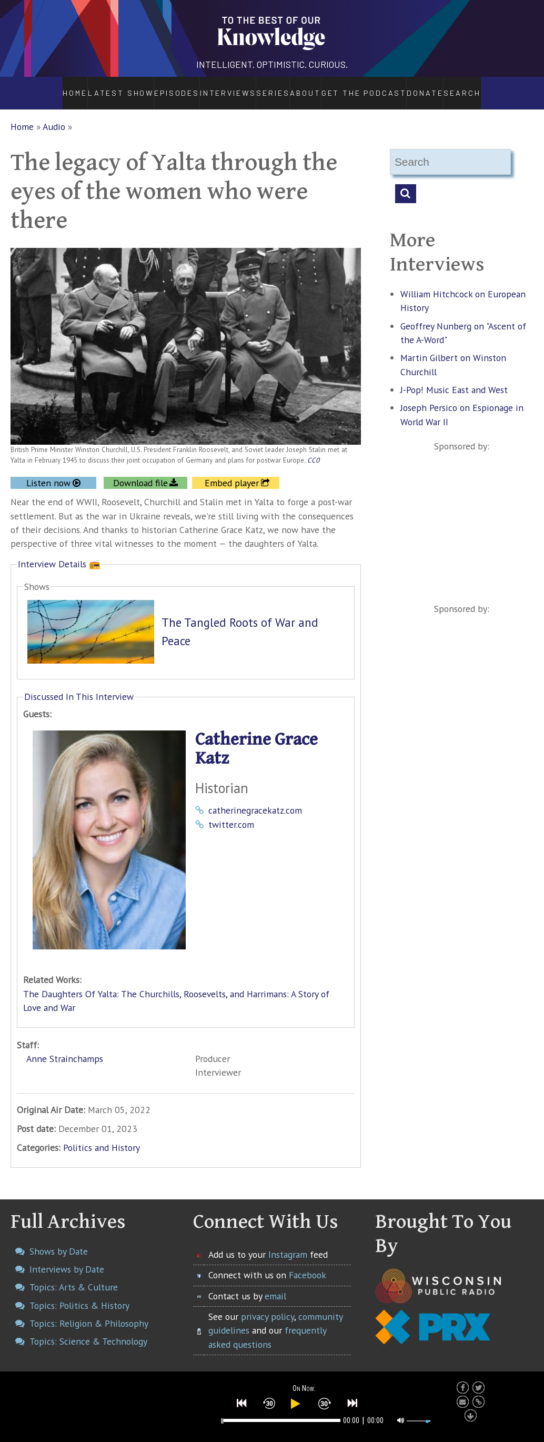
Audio (54, 115)
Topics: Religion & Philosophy (88, 1312)
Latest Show (93, 87)
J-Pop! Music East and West (454, 378)
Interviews (199, 87)
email (275, 1284)
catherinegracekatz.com (255, 799)
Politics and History (101, 1136)
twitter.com (231, 813)
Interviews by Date (66, 1257)
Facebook (307, 1263)
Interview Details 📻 (59, 552)
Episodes (146, 87)
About (313, 87)
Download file (140, 471)
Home (46, 87)
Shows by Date (58, 1240)
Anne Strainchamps (64, 1047)
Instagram (287, 1243)
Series (261, 87)
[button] (242, 1402)
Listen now (48, 471)
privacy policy (267, 1305)
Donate (452, 87)
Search (492, 87)
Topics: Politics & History (79, 1294)
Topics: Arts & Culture (73, 1276)
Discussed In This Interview (79, 685)
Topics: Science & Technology (88, 1330)
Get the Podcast (382, 87)
